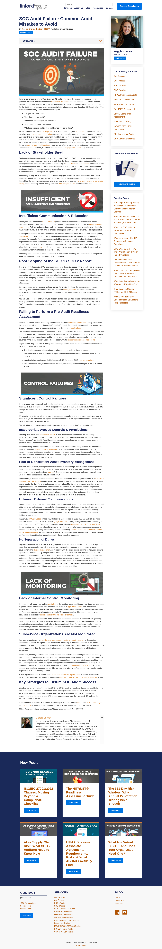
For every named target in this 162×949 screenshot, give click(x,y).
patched (51, 472)
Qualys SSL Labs (61, 522)
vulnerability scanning (85, 181)
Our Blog (118, 897)
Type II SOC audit (74, 607)
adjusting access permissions (46, 449)
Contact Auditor (26, 32)
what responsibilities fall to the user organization (78, 677)
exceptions (47, 131)
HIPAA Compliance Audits (125, 95)
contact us (27, 705)
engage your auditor (73, 148)
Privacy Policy (81, 945)
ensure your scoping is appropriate (81, 340)
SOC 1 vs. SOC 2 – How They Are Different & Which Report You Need (126, 252)
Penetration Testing (122, 121)
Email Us (27, 915)
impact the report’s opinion (41, 134)
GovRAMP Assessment (124, 109)
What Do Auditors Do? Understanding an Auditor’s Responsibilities (126, 300)
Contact (109, 8)
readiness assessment (77, 323)
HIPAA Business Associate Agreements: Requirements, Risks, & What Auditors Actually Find (79, 853)
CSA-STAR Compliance (124, 139)
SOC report (80, 131)
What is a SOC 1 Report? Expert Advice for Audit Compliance (125, 230)
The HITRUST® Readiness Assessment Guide (80, 792)
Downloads (119, 900)
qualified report (25, 236)
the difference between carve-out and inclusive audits (61, 640)
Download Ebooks (127, 184)
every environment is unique (38, 145)
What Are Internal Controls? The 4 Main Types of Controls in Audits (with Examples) (127, 219)
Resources (98, 8)
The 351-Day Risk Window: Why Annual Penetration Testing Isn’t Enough (122, 796)
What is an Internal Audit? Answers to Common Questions (125, 241)
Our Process (119, 81)
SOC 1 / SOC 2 (48, 222)
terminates (42, 247)
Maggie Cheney (43, 717)
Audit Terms (119, 904)
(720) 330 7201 (26, 898)
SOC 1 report (70, 164)
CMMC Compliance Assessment (67, 920)
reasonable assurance (60, 102)
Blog (88, 8)
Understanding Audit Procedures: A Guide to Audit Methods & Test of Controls (127, 263)
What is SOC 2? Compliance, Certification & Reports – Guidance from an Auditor (127, 273)
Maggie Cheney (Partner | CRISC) (36, 29)
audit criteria (76, 328)
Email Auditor (120, 58)
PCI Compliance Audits (124, 134)
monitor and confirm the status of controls (56, 615)
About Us (78, 8)
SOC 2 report (84, 164)
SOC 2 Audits (120, 90)
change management (41, 550)
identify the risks (69, 290)
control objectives (87, 360)
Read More (31, 810)
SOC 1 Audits (120, 85)
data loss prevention (67, 184)
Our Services (119, 76)
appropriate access (47, 435)
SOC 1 (80, 703)
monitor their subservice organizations (65, 675)
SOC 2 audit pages (94, 703)
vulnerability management (81, 665)
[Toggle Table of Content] (99, 40)
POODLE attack (35, 519)
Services (67, 8)
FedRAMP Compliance (124, 104)
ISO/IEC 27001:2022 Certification (67, 926)
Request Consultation (129, 6)
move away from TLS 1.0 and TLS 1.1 (86, 524)
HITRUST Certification (124, 100)
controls (51, 604)
